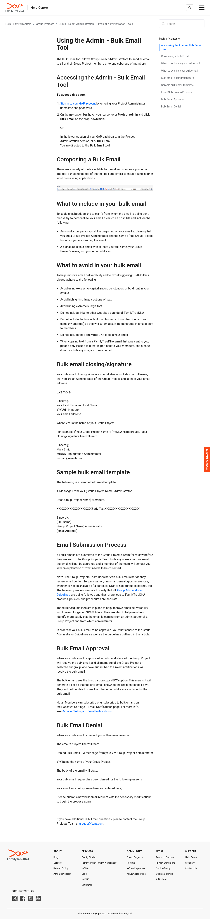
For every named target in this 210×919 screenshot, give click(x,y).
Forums (131, 862)
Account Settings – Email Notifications (87, 711)
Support (190, 851)
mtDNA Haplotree (136, 873)
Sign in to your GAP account (78, 103)
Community (134, 851)
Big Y (84, 873)
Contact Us (191, 868)
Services (87, 851)
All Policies (162, 879)
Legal (159, 851)
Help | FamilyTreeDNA (19, 24)
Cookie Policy (163, 868)
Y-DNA (85, 868)
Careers (57, 862)
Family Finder (89, 857)
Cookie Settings (164, 873)
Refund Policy (60, 868)
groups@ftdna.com (91, 823)
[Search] (181, 23)
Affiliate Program (62, 873)
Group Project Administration (76, 24)
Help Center (191, 857)
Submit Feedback (207, 459)
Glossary (190, 862)
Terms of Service (165, 857)
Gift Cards (87, 884)
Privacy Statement (165, 862)
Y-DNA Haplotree (136, 868)
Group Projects (45, 24)
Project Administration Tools (115, 24)
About (57, 851)
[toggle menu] (201, 7)
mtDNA (85, 879)
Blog (55, 857)
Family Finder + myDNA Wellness (99, 862)
